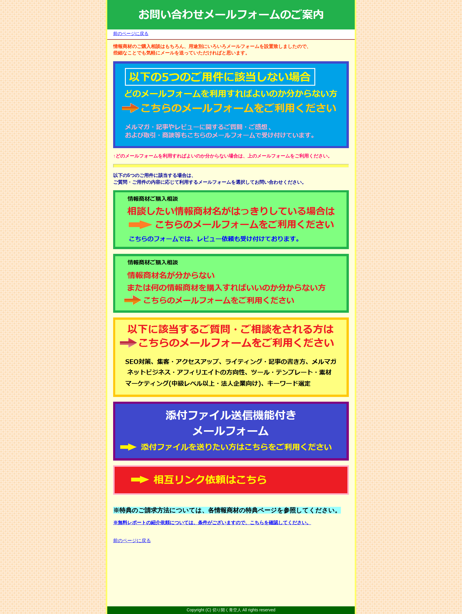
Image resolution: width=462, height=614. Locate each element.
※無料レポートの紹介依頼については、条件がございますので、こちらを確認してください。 (212, 522)
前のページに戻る (130, 33)
